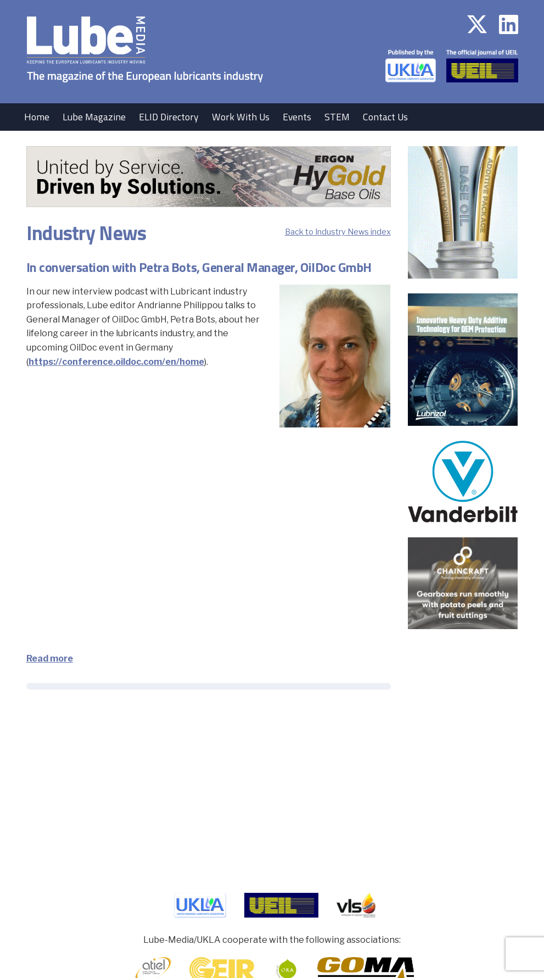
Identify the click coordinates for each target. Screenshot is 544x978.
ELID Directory (169, 116)
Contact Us (385, 116)
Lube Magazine (94, 116)
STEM (337, 116)
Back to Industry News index (338, 232)
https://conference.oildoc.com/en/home (116, 362)
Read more (49, 658)
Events (297, 116)
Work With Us (241, 116)
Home (36, 116)
